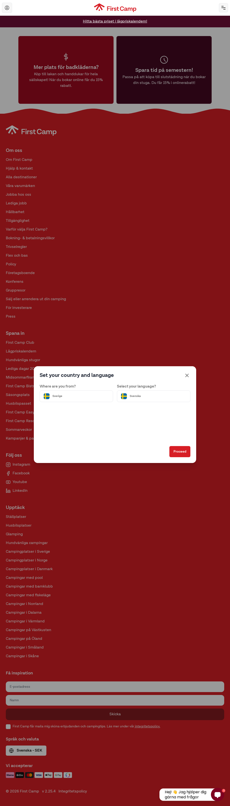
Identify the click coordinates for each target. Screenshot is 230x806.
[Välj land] (76, 396)
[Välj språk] (153, 396)
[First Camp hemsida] (115, 7)
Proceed (179, 451)
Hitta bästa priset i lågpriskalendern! (115, 21)
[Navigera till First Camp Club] (7, 8)
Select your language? (136, 386)
